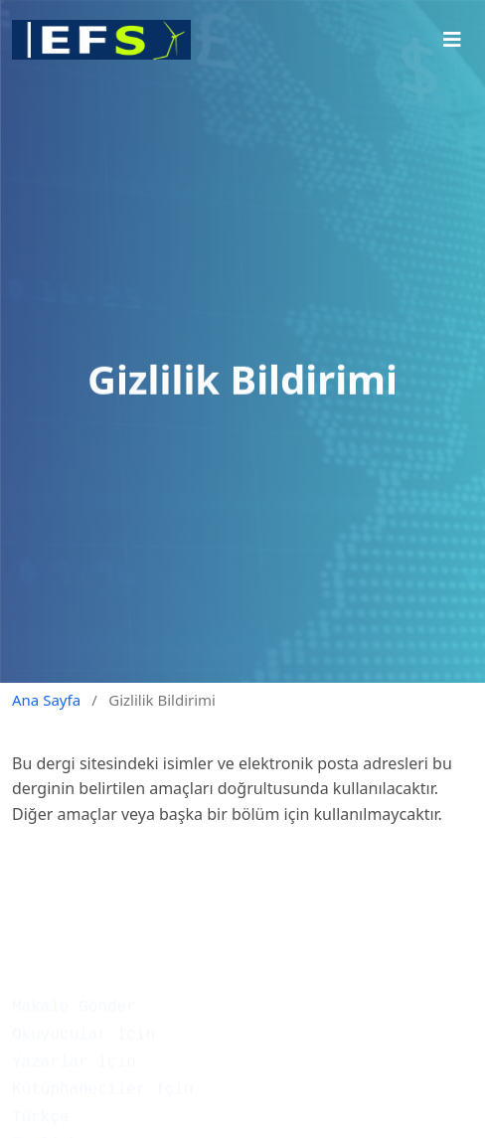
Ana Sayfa (46, 700)
